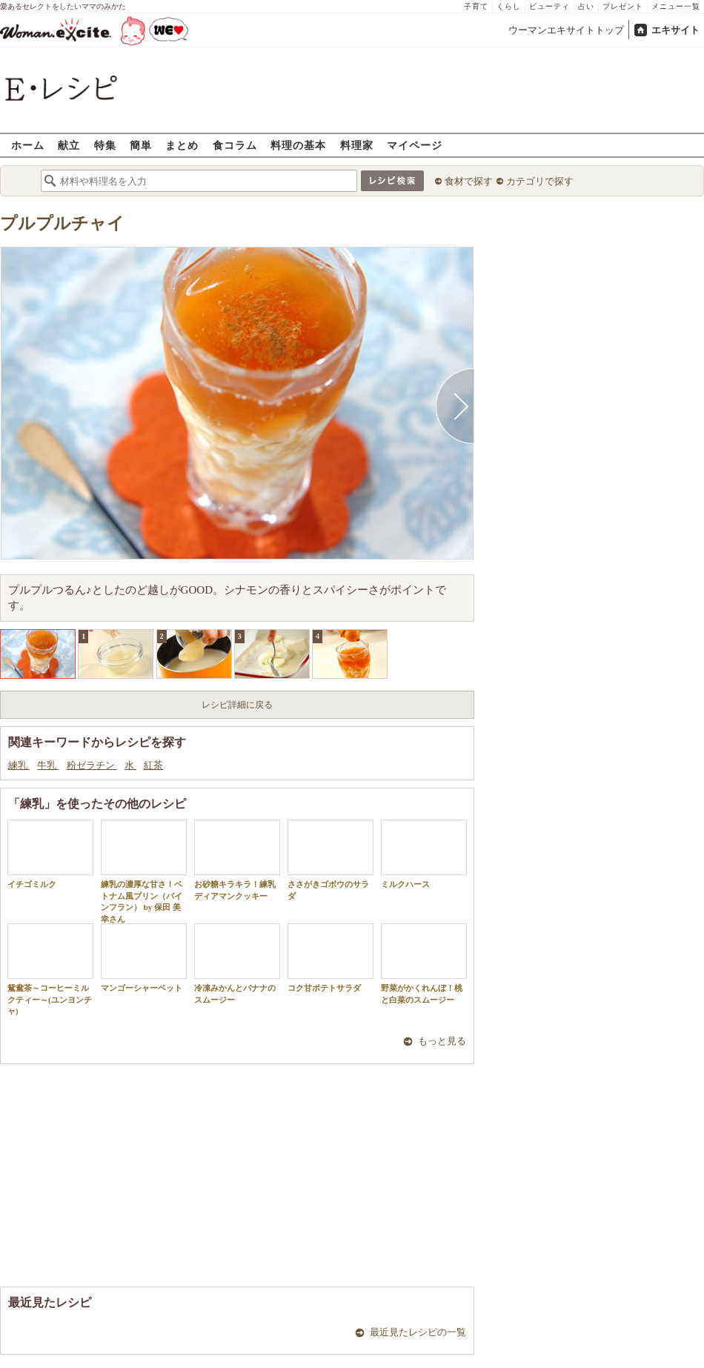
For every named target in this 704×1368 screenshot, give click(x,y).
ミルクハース (424, 854)
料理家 (356, 145)
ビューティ (549, 6)
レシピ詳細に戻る (237, 705)
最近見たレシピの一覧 (418, 1332)
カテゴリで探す (540, 181)
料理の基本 (298, 145)
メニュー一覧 (675, 6)
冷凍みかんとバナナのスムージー (237, 963)
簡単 (141, 145)
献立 (69, 145)
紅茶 (153, 765)
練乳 (19, 765)
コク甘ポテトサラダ (330, 957)
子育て (476, 6)
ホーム (27, 145)
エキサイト (675, 30)
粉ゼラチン (92, 765)
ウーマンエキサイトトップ (566, 30)
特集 (105, 145)
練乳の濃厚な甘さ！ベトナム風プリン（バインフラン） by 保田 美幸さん (144, 871)
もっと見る (442, 1040)
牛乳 (48, 765)
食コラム (235, 145)
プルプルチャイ (62, 223)
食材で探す (469, 181)
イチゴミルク (50, 854)
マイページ (414, 145)
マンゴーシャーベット (144, 957)
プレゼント (622, 6)
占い (586, 6)
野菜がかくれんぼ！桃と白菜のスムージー (424, 963)
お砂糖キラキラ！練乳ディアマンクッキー (237, 860)
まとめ (182, 145)
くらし (509, 6)
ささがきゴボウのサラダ (330, 860)
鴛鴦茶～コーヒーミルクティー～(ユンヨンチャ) (50, 969)
